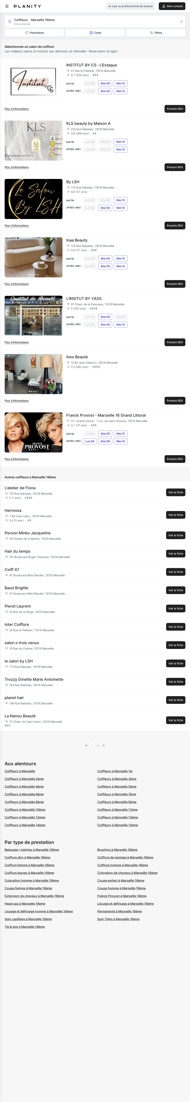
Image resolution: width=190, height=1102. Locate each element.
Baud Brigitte (16, 588)
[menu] (7, 6)
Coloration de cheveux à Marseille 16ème (127, 873)
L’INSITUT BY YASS (84, 298)
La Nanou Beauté (20, 716)
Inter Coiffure (17, 624)
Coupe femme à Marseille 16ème (28, 888)
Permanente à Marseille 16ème (119, 911)
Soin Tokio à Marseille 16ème (118, 919)
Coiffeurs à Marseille (20, 771)
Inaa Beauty (76, 240)
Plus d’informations (17, 108)
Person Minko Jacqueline (28, 533)
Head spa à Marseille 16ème (25, 904)
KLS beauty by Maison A (88, 123)
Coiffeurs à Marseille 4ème (24, 786)
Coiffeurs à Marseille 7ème (116, 794)
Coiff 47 (12, 569)
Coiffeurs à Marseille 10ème (25, 810)
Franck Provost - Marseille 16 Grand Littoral (106, 415)
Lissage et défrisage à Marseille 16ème (125, 904)
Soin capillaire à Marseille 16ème (28, 919)
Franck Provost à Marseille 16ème (121, 896)
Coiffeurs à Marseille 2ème (24, 779)
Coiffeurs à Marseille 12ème (25, 817)
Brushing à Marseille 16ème (117, 850)
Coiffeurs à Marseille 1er (115, 771)
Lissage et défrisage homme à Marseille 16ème (39, 911)
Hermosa (13, 510)
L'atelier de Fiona (20, 488)
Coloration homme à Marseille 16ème (32, 880)
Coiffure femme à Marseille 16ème (29, 865)
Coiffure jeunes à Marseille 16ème (29, 873)
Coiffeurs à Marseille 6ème (24, 794)
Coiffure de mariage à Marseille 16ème (125, 857)
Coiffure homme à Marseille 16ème (122, 865)
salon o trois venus (22, 642)
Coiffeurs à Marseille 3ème (116, 779)
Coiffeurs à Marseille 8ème (24, 802)
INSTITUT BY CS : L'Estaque (91, 65)
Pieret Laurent (18, 606)
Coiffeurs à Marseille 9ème (116, 802)
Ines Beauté (77, 357)
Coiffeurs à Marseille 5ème (116, 786)
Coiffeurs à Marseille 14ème (25, 825)
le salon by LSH (19, 661)
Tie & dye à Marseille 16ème (25, 927)
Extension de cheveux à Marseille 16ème (34, 896)
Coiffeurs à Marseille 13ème (117, 817)
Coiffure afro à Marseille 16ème (27, 857)
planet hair (14, 697)
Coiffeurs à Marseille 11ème (117, 810)
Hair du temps (17, 551)
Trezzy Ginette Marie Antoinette (34, 679)
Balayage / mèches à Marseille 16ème (32, 850)
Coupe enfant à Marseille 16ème (120, 880)
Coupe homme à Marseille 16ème (121, 888)
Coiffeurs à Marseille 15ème (117, 825)
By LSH (72, 182)
